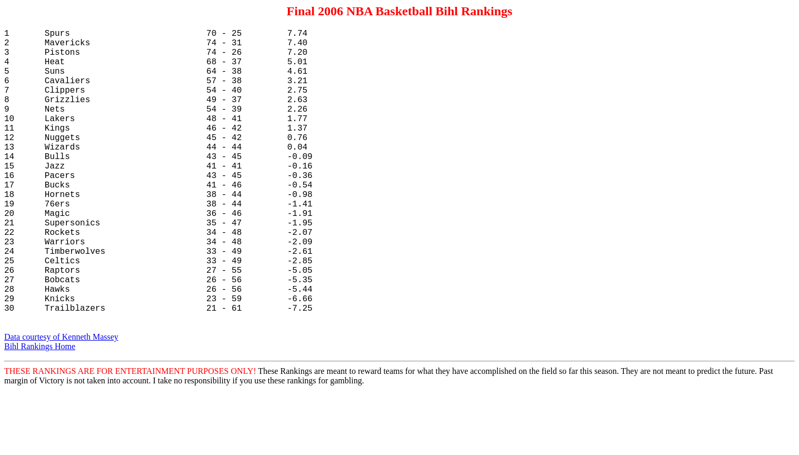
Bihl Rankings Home (39, 411)
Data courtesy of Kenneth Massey (61, 402)
